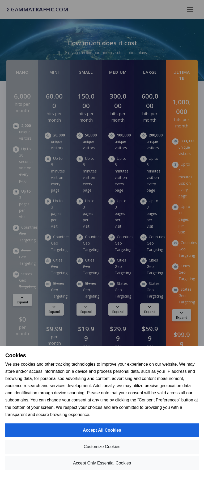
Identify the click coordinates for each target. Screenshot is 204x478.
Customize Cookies (102, 446)
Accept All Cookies (102, 430)
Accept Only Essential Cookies (102, 463)
